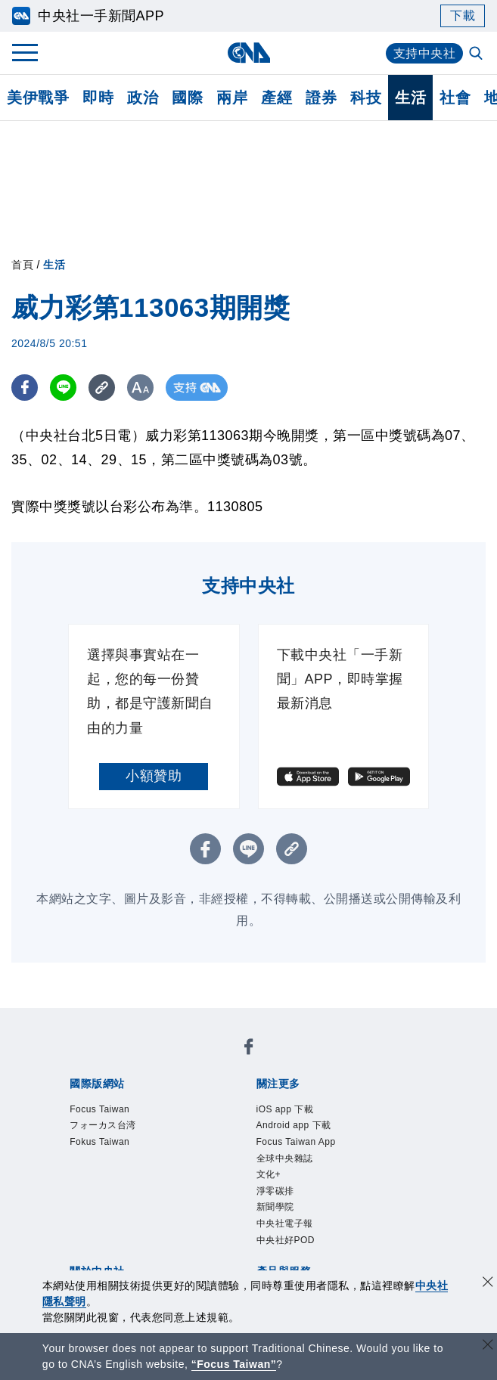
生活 (410, 97)
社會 (455, 97)
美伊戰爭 (38, 97)
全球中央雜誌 (284, 1158)
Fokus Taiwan (99, 1142)
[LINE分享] (63, 387)
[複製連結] (102, 387)
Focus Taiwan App (296, 1142)
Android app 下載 (293, 1125)
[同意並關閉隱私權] (488, 1284)
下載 (462, 15)
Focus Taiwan (99, 1109)
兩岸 (231, 97)
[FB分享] (24, 387)
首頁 (22, 265)
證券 (321, 97)
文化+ (268, 1174)
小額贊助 (154, 775)
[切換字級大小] (140, 387)
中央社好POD (285, 1240)
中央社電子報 (284, 1223)
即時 (97, 97)
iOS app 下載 (285, 1109)
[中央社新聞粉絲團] (248, 1049)
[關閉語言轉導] (488, 1346)
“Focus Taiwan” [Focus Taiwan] (234, 1364)
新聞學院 (275, 1207)
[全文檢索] (477, 54)
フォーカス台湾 (103, 1125)
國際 (187, 97)
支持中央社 (424, 53)
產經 (276, 97)
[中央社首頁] (248, 52)
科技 (365, 97)
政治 (142, 97)
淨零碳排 (275, 1191)
